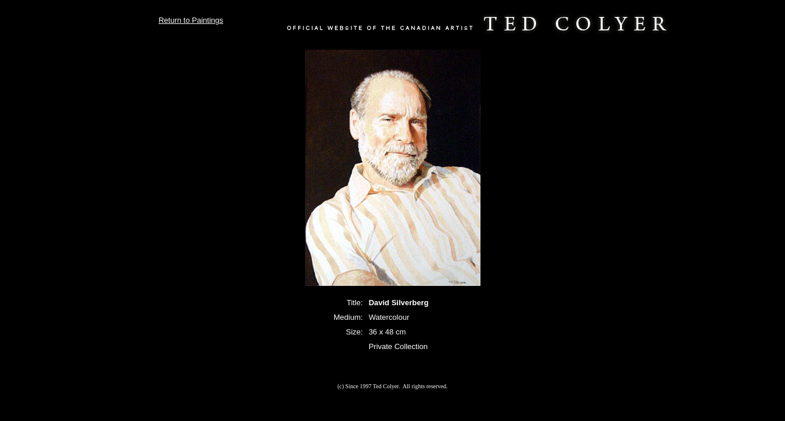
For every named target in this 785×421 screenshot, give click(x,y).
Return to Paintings (190, 20)
